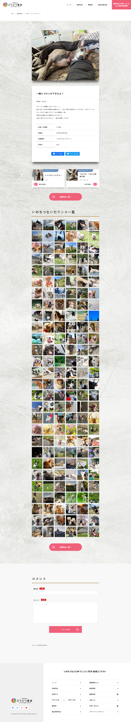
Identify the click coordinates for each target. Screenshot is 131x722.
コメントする (65, 629)
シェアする (59, 154)
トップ (69, 5)
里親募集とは (94, 682)
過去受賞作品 (102, 5)
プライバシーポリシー (97, 712)
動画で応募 (72, 700)
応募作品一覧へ (65, 197)
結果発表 (92, 688)
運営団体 (92, 694)
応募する (55, 694)
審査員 (90, 5)
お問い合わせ (94, 706)
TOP (12, 13)
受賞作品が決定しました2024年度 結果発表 (121, 5)
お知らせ (92, 700)
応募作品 (80, 5)
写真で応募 (55, 700)
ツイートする (74, 154)
